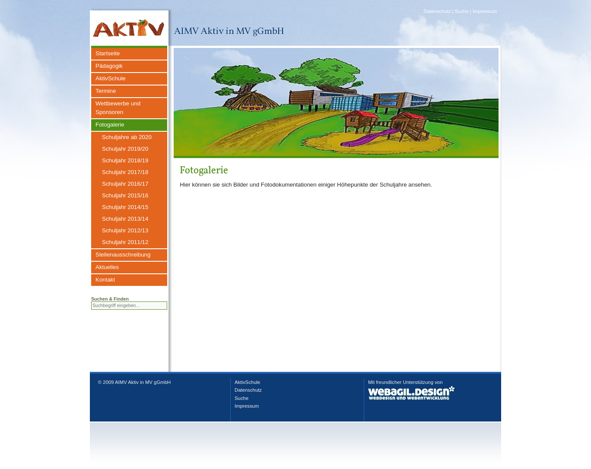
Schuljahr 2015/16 (125, 195)
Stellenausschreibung (122, 254)
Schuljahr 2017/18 (125, 172)
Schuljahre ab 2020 (127, 137)
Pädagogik (109, 66)
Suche (462, 11)
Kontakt (105, 279)
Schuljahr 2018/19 (125, 160)
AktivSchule (110, 78)
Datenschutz (437, 11)
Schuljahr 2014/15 (125, 207)
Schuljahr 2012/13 (125, 230)
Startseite (107, 53)
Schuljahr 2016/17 (125, 184)
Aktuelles (107, 267)
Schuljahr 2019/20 (125, 149)
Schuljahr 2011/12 (125, 242)
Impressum (485, 11)
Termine (105, 91)
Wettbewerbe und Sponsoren (117, 107)
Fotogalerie (109, 124)
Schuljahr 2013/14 (125, 218)
